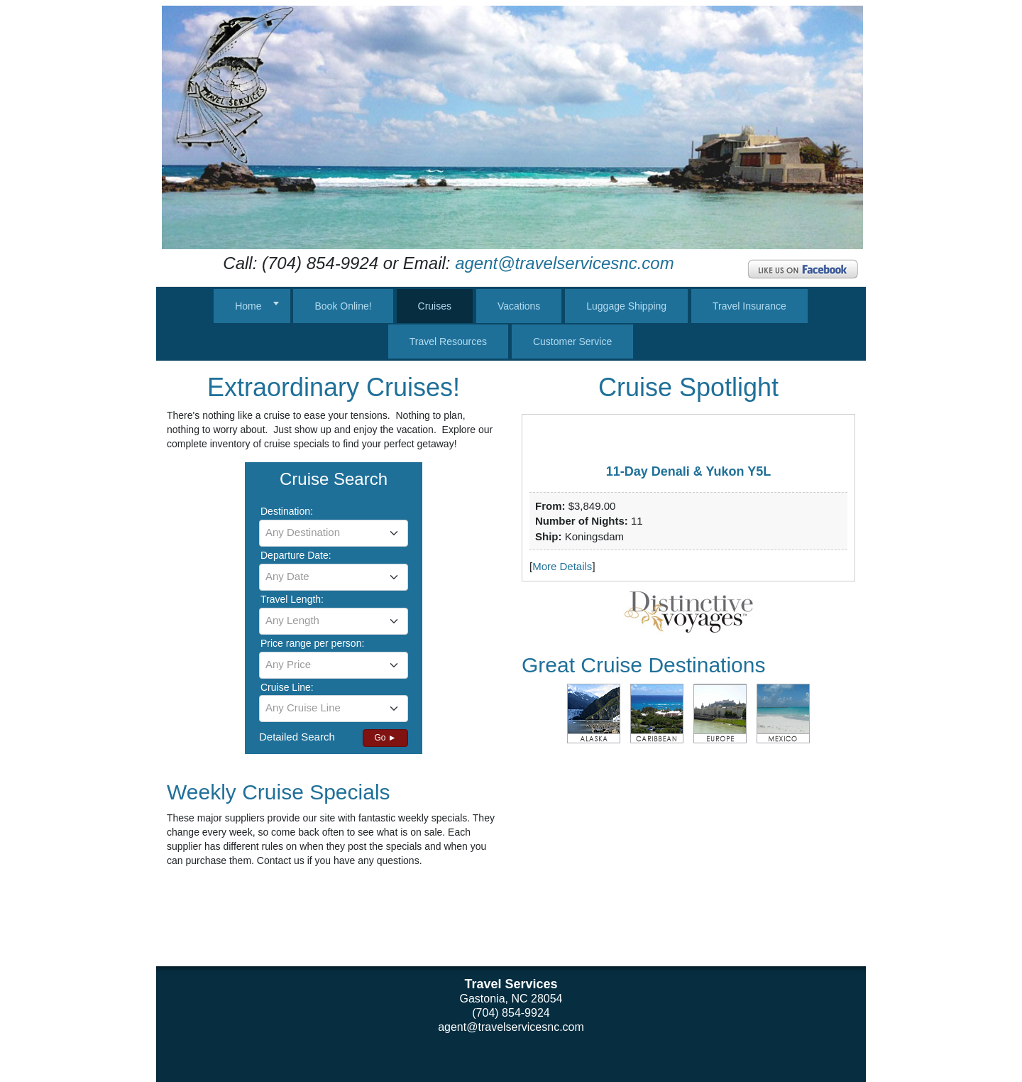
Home (248, 306)
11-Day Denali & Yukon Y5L (688, 471)
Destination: (286, 511)
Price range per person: (312, 643)
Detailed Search (297, 737)
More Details (562, 566)
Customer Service (572, 341)
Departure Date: (295, 555)
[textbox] (333, 532)
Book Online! (342, 306)
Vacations (519, 306)
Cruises (434, 306)
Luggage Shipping (626, 306)
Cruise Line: (287, 687)
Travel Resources (448, 341)
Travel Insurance (749, 306)
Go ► (385, 738)
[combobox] (333, 533)
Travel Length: (292, 599)
